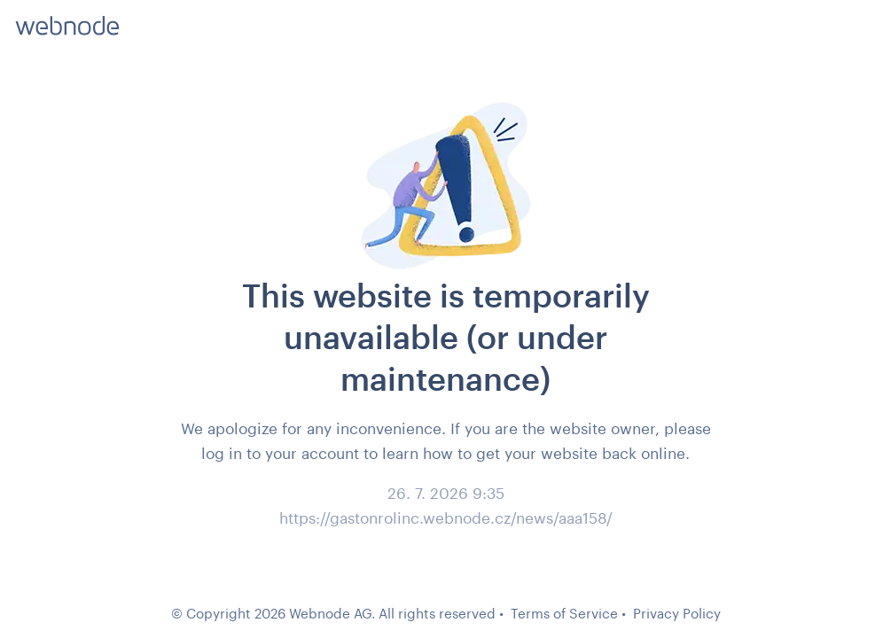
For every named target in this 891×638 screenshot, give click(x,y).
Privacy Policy (677, 613)
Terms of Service (564, 613)
